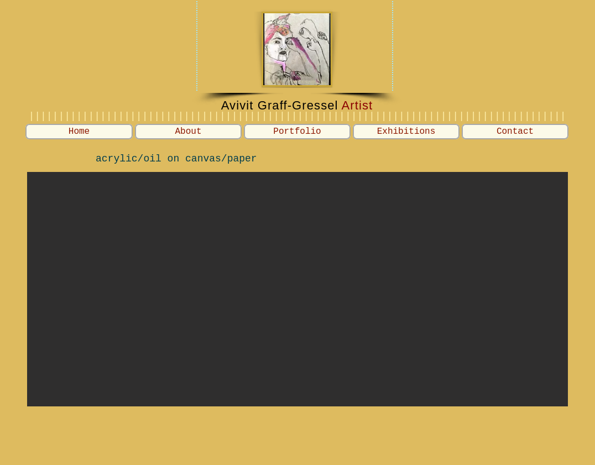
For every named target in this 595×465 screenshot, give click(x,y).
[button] (297, 131)
